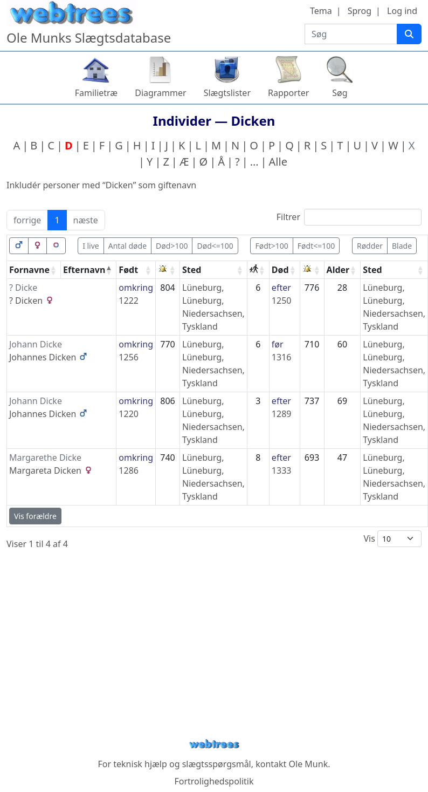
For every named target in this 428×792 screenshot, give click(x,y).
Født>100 (271, 246)
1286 (129, 470)
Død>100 (172, 246)
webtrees (214, 744)
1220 (129, 414)
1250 (282, 300)
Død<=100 (215, 246)
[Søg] (409, 34)
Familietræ (96, 93)
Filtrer (349, 217)
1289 (282, 414)
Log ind (402, 11)
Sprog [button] (359, 11)
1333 (282, 470)
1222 (129, 300)
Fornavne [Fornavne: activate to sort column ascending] (29, 270)
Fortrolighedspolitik (213, 781)
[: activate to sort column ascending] (168, 270)
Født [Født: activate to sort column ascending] (128, 270)
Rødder (370, 246)
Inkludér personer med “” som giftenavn (101, 185)
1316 (282, 357)
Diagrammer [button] (160, 93)
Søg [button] (339, 93)
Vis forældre (35, 516)
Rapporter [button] (288, 93)
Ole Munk (308, 764)
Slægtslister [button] (227, 93)
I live (90, 246)
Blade (402, 246)
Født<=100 (316, 246)
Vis (392, 538)
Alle (278, 161)
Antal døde (127, 246)
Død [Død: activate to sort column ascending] (280, 270)
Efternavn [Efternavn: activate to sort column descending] (84, 270)
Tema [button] (321, 11)
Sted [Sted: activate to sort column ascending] (191, 270)
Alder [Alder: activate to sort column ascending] (338, 270)
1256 (129, 357)
